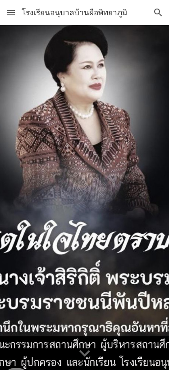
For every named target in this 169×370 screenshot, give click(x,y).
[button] (11, 12)
